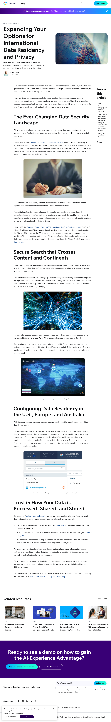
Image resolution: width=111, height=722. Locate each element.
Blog (23, 3)
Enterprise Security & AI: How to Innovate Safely (86, 717)
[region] (29, 713)
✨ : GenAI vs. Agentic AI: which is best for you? (54, 11)
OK (27, 716)
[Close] (53, 708)
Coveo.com (8, 701)
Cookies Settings (11, 716)
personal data (80, 230)
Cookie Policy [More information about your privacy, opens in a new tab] (19, 713)
